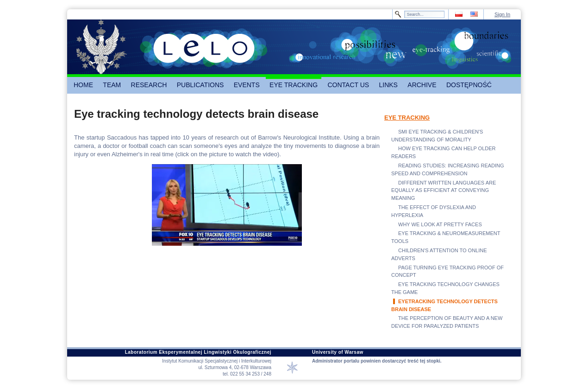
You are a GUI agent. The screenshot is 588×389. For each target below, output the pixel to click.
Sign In (502, 14)
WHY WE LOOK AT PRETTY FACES (440, 224)
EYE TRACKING (407, 117)
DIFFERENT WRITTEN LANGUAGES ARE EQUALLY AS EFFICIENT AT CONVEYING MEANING (443, 190)
